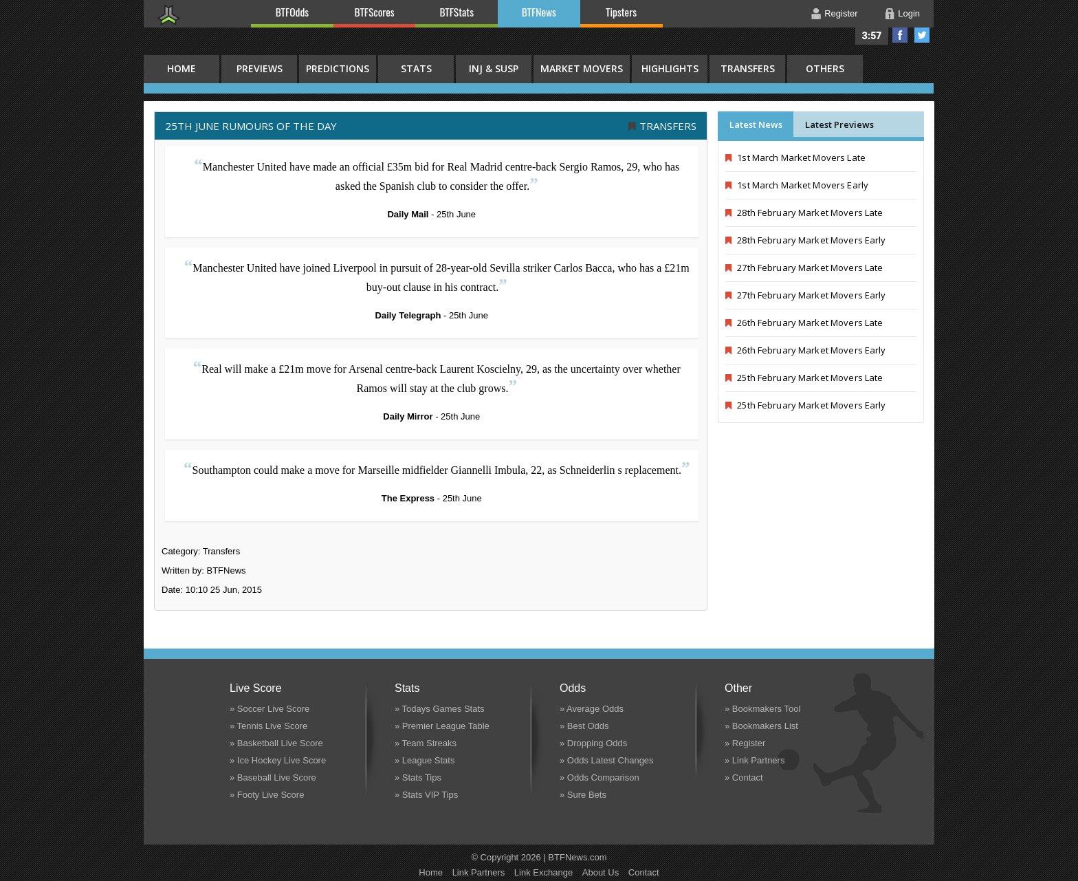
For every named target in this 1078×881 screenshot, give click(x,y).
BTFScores (375, 11)
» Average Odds (592, 709)
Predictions (337, 68)
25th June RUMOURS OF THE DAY (251, 126)
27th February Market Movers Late (804, 267)
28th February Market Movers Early (805, 240)
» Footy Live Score (267, 795)
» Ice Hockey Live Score (278, 760)
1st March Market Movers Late (795, 157)
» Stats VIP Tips (426, 795)
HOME (181, 68)
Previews (259, 68)
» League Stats (424, 760)
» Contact (744, 777)
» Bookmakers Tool (762, 709)
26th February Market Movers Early (805, 350)
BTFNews (539, 11)
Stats (416, 68)
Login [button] (909, 13)
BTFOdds (292, 11)
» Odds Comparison (599, 777)
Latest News (755, 124)
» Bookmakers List (761, 726)
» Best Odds (584, 726)
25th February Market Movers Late (804, 377)
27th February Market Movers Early (805, 295)
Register (840, 13)
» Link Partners (754, 760)
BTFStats (457, 11)
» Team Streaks (425, 743)
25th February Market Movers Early (805, 405)
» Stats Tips (418, 777)
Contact (643, 872)
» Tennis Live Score (268, 726)
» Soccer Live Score (269, 709)
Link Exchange (543, 872)
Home (431, 872)
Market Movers (581, 68)
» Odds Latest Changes (607, 760)
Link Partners (478, 872)
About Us (600, 872)
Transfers (747, 68)
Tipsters (621, 11)
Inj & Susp (493, 68)
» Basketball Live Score (276, 743)
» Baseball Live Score (273, 777)
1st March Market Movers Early (796, 185)
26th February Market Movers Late (804, 322)
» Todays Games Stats (440, 709)
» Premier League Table (442, 726)
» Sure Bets (583, 795)
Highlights (669, 68)
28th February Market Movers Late (804, 212)
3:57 (872, 35)
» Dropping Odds (593, 743)
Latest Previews (839, 124)
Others (825, 68)
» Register (745, 743)
